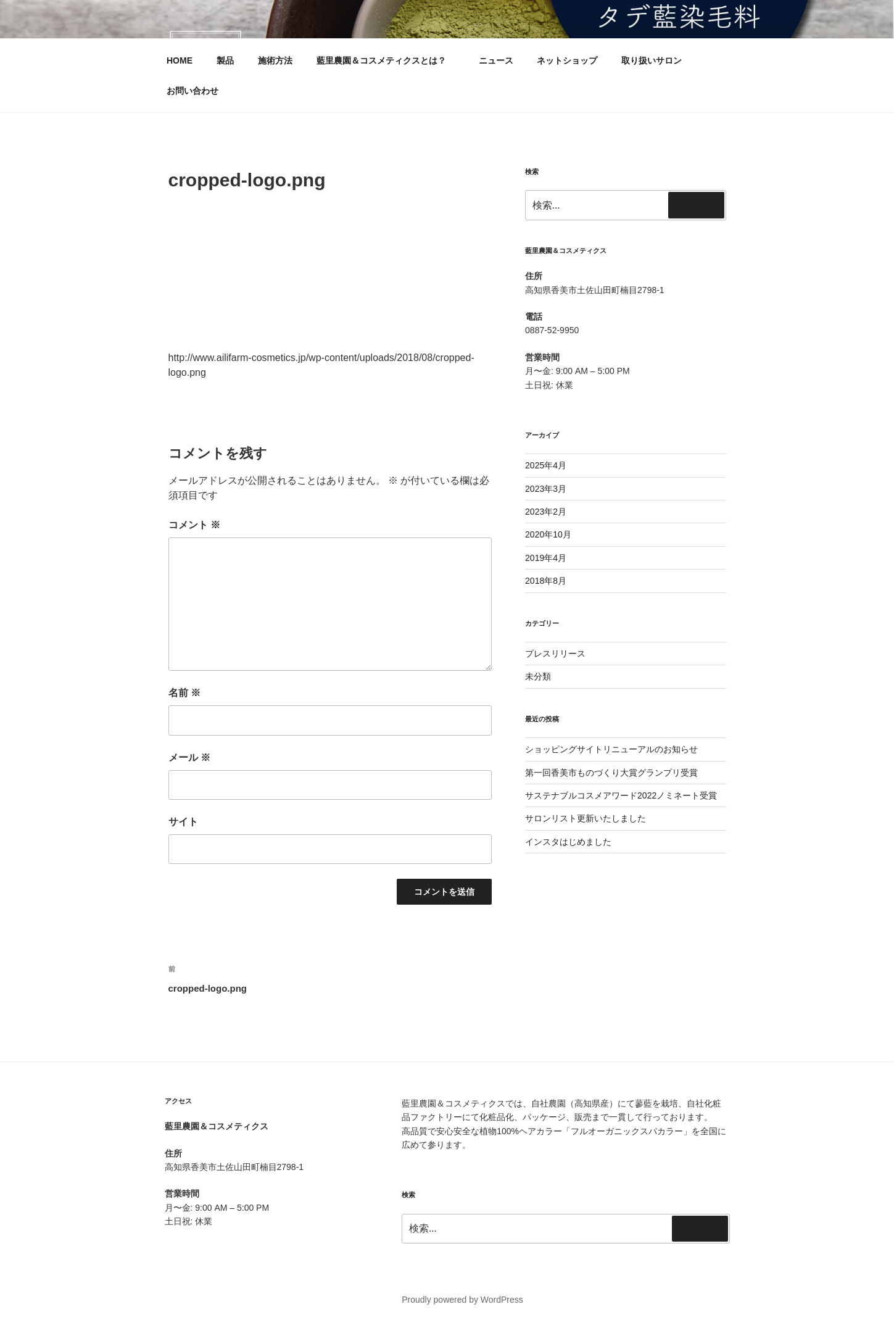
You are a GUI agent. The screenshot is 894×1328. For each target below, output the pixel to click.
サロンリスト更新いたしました (585, 818)
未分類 (538, 676)
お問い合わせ (192, 91)
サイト (183, 821)
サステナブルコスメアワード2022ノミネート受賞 (621, 795)
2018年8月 (545, 581)
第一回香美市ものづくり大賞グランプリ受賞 (611, 773)
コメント (194, 525)
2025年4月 (545, 465)
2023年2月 (545, 512)
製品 (225, 60)
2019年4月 (545, 558)
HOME (179, 60)
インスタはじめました (568, 842)
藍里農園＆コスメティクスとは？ (387, 60)
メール (189, 757)
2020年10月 (548, 534)
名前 (184, 692)
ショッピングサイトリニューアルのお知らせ (611, 749)
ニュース (496, 60)
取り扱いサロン (651, 60)
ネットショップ (567, 60)
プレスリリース (555, 653)
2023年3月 (545, 489)
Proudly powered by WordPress (462, 1300)
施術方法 (275, 60)
